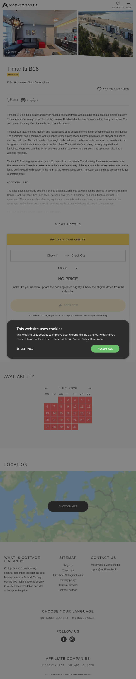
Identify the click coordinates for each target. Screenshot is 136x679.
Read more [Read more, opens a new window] (97, 339)
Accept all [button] (105, 348)
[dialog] (68, 339)
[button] (24, 348)
